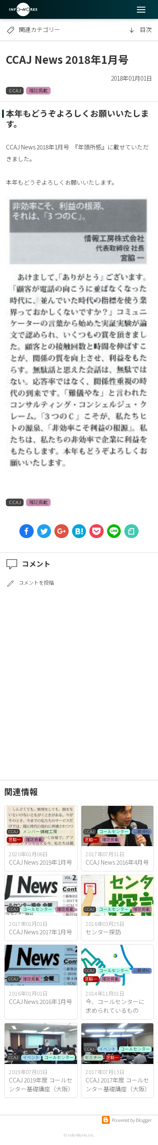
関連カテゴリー (33, 29)
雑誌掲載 (38, 90)
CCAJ (15, 90)
